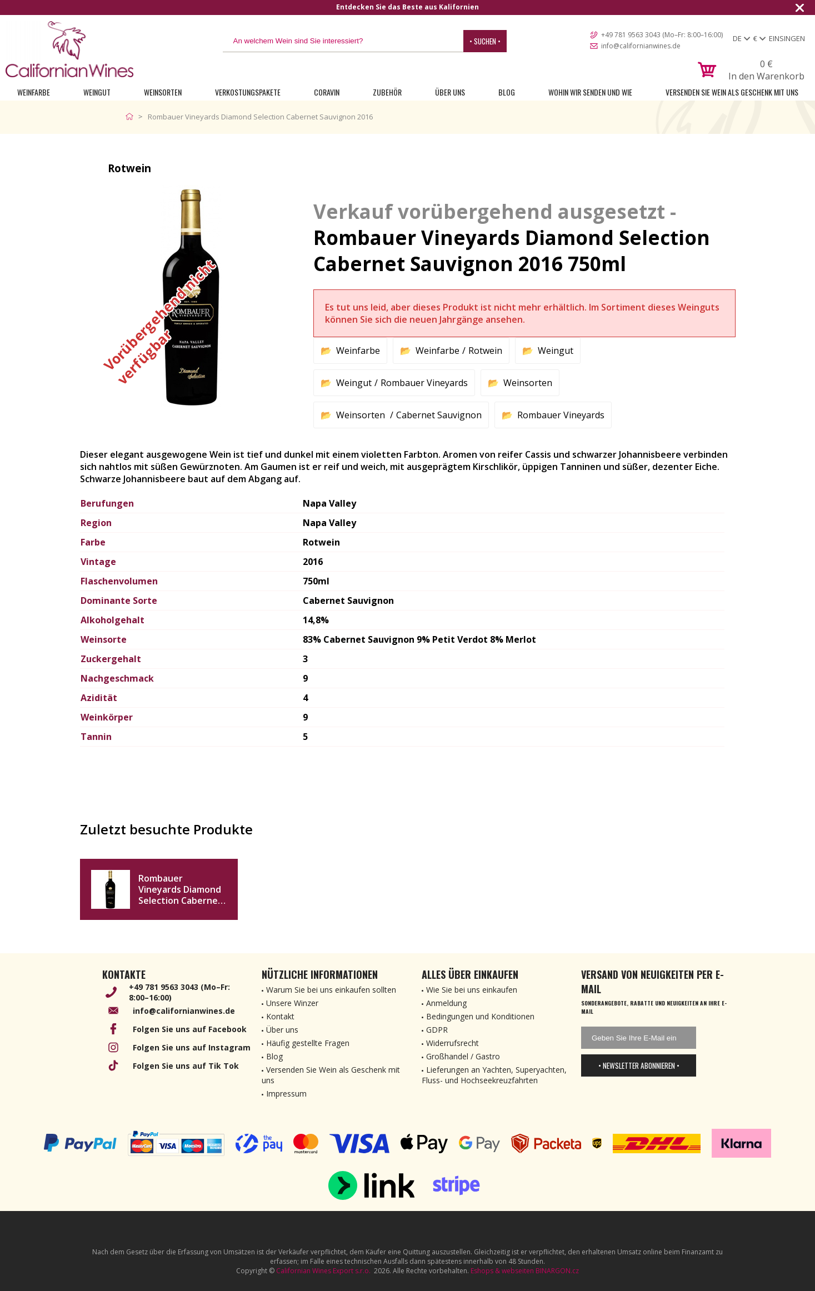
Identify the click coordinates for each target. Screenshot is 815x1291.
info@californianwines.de (641, 46)
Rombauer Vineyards (424, 383)
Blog (506, 92)
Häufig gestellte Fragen (307, 1043)
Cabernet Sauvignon (439, 415)
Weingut (97, 92)
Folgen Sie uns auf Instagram (192, 1047)
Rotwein (485, 350)
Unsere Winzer (292, 1003)
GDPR (437, 1029)
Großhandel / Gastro (463, 1056)
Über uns (450, 92)
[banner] (69, 49)
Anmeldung (446, 1003)
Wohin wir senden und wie (590, 92)
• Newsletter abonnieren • (638, 1065)
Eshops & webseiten (502, 1270)
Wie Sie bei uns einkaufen (471, 989)
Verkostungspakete (248, 92)
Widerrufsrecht (452, 1043)
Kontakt (280, 1016)
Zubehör (387, 92)
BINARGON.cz (557, 1270)
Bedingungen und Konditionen (480, 1016)
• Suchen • (485, 41)
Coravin (326, 92)
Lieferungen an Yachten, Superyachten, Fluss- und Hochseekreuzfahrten (494, 1074)
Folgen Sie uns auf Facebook (190, 1029)
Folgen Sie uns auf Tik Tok (186, 1065)
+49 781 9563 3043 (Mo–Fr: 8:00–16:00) (662, 34)
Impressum (286, 1093)
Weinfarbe (33, 92)
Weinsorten (163, 92)
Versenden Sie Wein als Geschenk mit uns (732, 92)
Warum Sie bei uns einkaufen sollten (331, 989)
